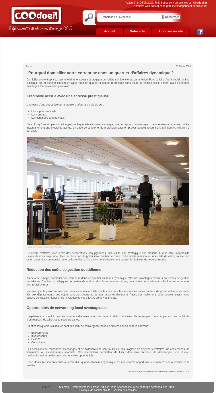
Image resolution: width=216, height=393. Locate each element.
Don (171, 387)
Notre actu (137, 31)
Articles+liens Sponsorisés (116, 387)
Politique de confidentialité (94, 390)
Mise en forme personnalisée (150, 387)
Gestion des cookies (125, 390)
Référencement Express (84, 387)
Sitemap (64, 387)
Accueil (109, 31)
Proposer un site (170, 31)
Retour (28, 66)
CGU (55, 387)
